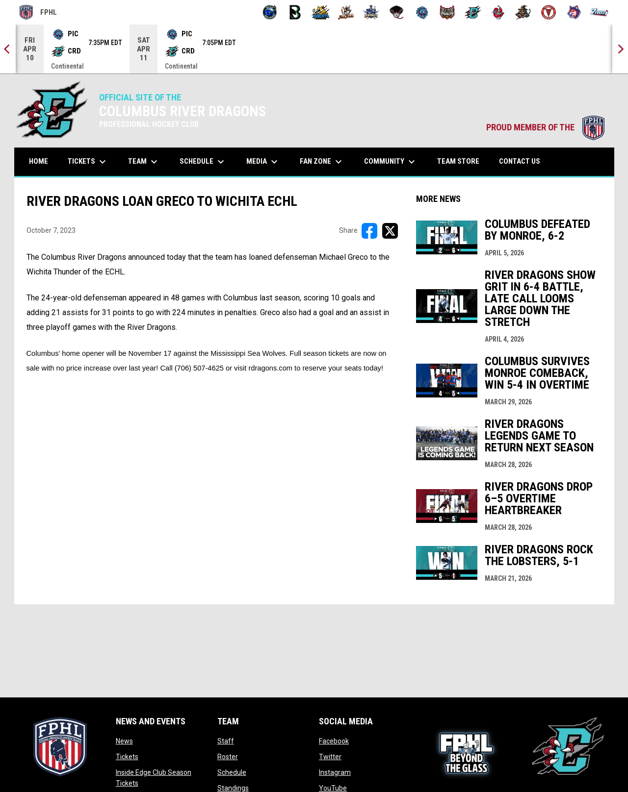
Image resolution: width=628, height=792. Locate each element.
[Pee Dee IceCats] (422, 12)
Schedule (231, 772)
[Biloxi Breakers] (270, 12)
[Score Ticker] (314, 49)
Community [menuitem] (391, 162)
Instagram (335, 772)
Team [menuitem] (144, 162)
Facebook (334, 741)
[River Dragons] (473, 12)
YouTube (333, 788)
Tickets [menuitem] (88, 162)
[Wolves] (574, 12)
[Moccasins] (397, 12)
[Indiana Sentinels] (371, 12)
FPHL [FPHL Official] (38, 12)
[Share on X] (390, 231)
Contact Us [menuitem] (519, 161)
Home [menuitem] (38, 161)
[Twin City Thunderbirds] (549, 12)
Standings (233, 788)
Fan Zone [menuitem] (322, 162)
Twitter (330, 757)
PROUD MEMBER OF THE (545, 127)
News (124, 741)
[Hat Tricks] (346, 12)
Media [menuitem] (263, 162)
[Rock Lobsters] (498, 12)
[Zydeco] (599, 12)
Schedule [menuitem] (203, 162)
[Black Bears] (295, 12)
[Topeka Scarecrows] (523, 12)
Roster (227, 757)
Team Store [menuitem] (462, 161)
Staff (225, 741)
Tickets (127, 757)
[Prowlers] (447, 12)
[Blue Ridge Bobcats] (321, 12)
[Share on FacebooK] (369, 231)
